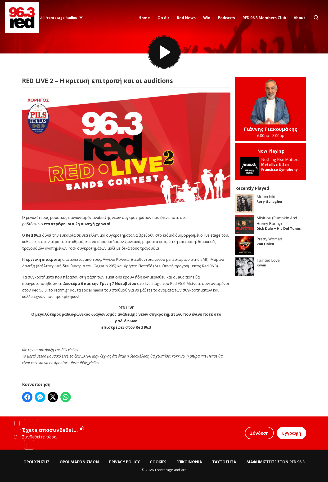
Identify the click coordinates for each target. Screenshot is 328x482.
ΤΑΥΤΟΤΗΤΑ (224, 461)
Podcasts (226, 17)
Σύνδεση (259, 433)
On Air (163, 17)
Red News (186, 17)
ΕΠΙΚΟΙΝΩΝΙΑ (189, 461)
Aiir (183, 469)
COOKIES (158, 461)
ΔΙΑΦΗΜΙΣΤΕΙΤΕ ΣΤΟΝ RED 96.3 (275, 461)
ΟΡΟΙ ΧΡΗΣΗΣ (36, 461)
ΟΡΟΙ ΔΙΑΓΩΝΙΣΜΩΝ (79, 461)
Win (206, 17)
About (299, 17)
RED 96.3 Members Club (264, 17)
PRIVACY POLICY (124, 461)
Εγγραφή (291, 433)
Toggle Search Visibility (316, 17)
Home (144, 17)
